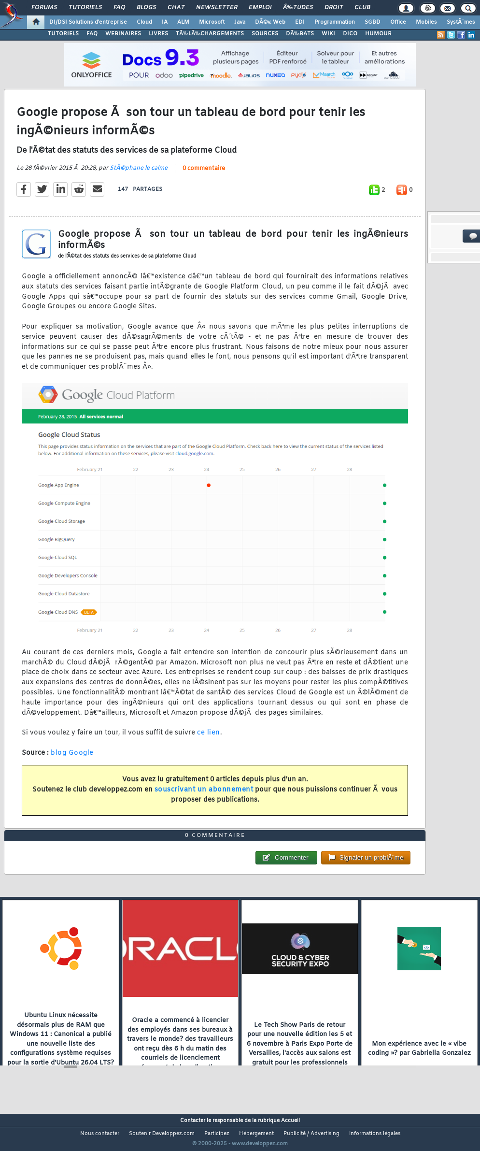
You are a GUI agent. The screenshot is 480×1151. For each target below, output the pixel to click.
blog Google (72, 759)
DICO (350, 33)
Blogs (146, 8)
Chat (176, 8)
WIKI (328, 33)
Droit (334, 8)
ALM (183, 22)
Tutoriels (85, 8)
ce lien (208, 739)
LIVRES (158, 33)
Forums (44, 8)
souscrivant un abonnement (204, 796)
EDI (300, 22)
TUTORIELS (63, 33)
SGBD (373, 22)
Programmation (334, 22)
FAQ (119, 8)
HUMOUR (378, 33)
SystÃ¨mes (461, 22)
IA (165, 22)
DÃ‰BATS (300, 33)
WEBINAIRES (123, 33)
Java (239, 22)
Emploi (260, 8)
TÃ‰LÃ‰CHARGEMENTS (210, 33)
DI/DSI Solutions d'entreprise (88, 22)
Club (362, 8)
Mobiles (426, 22)
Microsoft (212, 22)
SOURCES (265, 33)
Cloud (144, 22)
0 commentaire (204, 175)
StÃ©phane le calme (139, 174)
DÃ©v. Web (270, 22)
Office (398, 22)
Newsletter (216, 8)
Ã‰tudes (298, 8)
